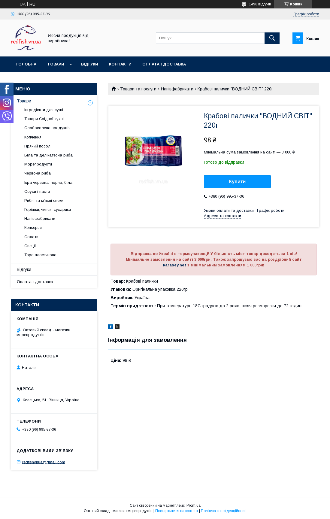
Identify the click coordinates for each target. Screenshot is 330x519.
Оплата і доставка (164, 64)
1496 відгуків (260, 4)
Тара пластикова (40, 255)
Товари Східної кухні (44, 119)
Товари (55, 64)
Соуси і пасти (37, 191)
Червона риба (37, 173)
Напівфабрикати (177, 88)
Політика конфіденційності (224, 511)
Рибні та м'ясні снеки (43, 200)
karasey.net (174, 265)
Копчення (32, 137)
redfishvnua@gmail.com (43, 462)
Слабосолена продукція (47, 128)
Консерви (33, 227)
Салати (31, 237)
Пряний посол (37, 146)
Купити (237, 181)
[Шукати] (272, 38)
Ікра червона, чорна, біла (48, 182)
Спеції (30, 246)
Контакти (120, 64)
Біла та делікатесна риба (48, 155)
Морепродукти (38, 164)
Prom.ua (193, 505)
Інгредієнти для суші (43, 110)
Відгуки (89, 64)
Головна (26, 64)
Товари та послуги (138, 88)
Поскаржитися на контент (176, 511)
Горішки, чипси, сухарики (47, 209)
